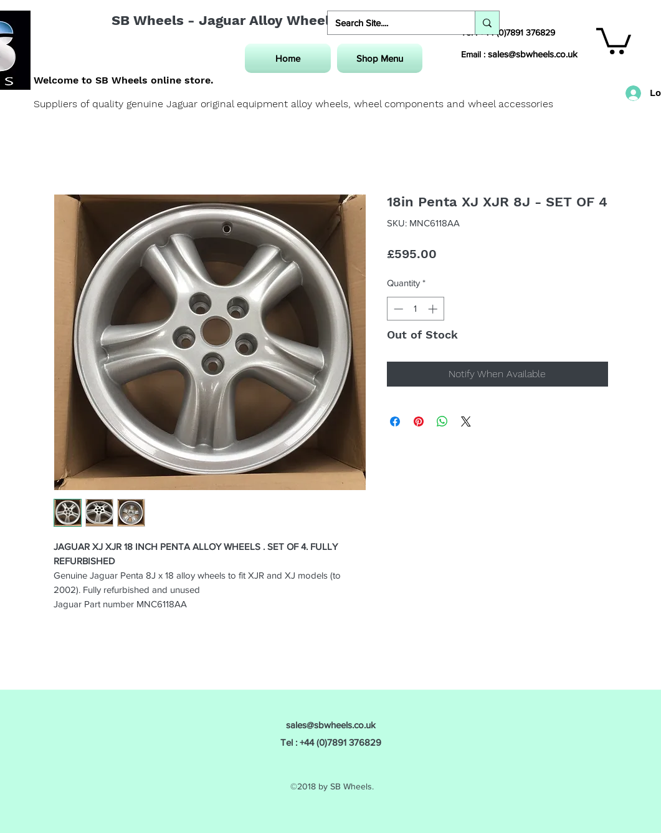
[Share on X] (466, 421)
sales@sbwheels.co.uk (533, 54)
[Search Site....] (392, 22)
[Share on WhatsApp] (442, 421)
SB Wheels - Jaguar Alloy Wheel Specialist (256, 20)
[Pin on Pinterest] (418, 421)
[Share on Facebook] (395, 421)
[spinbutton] (415, 308)
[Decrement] (397, 308)
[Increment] (434, 308)
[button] (613, 39)
